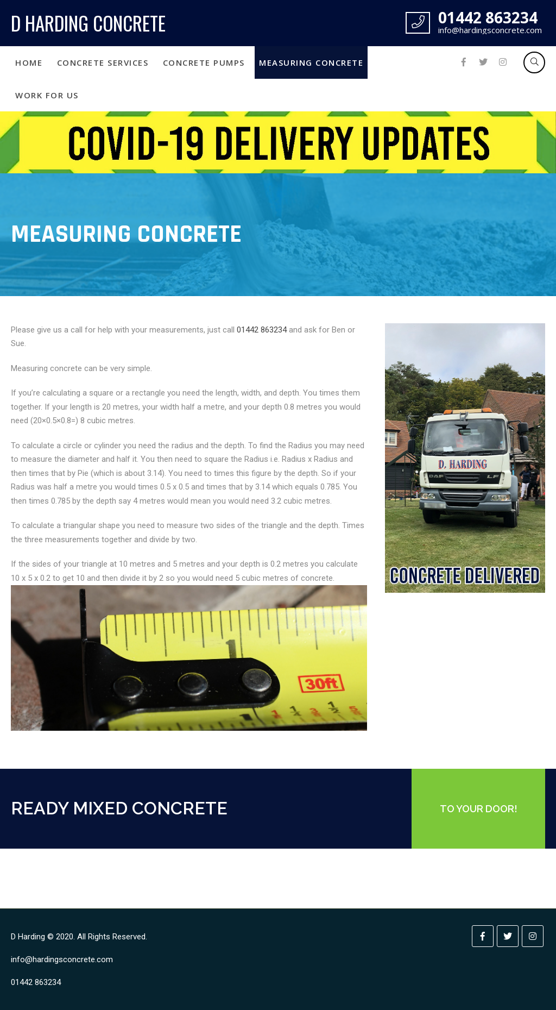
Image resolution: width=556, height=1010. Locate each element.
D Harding (28, 937)
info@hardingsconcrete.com (62, 959)
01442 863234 (262, 330)
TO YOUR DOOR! (478, 808)
